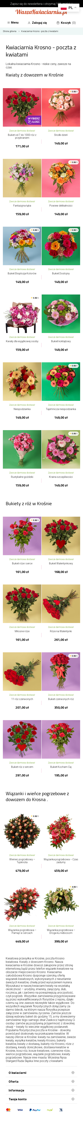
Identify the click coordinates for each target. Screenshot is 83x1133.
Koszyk (66, 23)
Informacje (41, 1090)
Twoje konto (41, 1099)
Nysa (63, 1057)
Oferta (41, 1081)
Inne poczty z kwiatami (48, 1061)
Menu (13, 22)
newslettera (35, 4)
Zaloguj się (37, 23)
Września (53, 1057)
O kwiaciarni (41, 1072)
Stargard (11, 1061)
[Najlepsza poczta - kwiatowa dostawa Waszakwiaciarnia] (41, 13)
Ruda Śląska (25, 1061)
